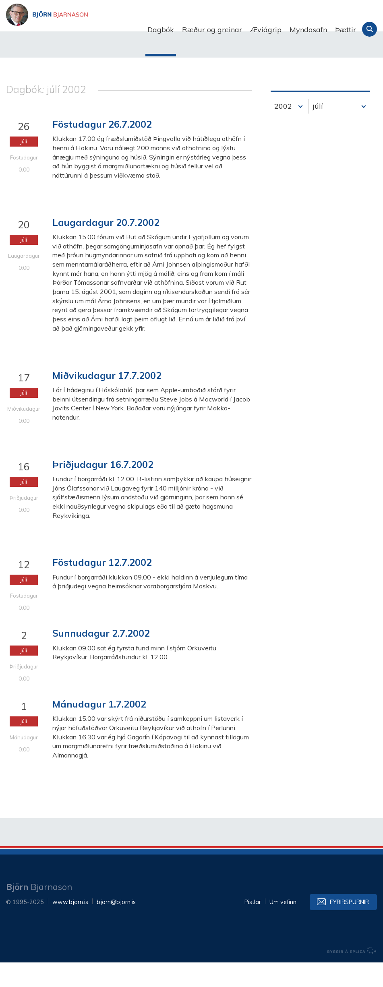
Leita (369, 29)
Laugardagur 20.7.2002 (105, 247)
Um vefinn (282, 926)
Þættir (345, 29)
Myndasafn (308, 29)
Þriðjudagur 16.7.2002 (102, 489)
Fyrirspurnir (349, 926)
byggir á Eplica (352, 975)
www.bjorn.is (70, 926)
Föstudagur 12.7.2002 (102, 587)
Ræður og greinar (212, 29)
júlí (318, 131)
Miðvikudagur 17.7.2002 (106, 400)
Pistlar (252, 926)
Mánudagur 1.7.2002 (99, 729)
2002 (283, 131)
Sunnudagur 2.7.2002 (101, 658)
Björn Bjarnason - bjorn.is (86, 30)
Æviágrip (266, 29)
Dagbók (160, 29)
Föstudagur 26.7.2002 (102, 149)
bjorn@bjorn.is (116, 926)
